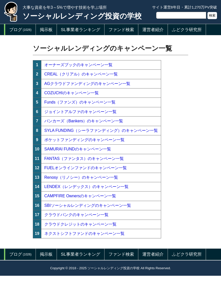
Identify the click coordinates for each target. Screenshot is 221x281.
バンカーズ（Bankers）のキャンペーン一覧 (83, 121)
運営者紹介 (153, 29)
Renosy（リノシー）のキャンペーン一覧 (81, 177)
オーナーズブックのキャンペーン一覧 (78, 65)
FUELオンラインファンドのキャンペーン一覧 (85, 168)
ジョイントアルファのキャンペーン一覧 (80, 112)
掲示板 (46, 29)
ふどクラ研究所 (187, 29)
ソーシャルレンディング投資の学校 (82, 16)
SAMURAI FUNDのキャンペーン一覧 (77, 149)
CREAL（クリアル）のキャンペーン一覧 (81, 74)
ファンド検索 (121, 29)
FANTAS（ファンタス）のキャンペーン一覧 (84, 158)
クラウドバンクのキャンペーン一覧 (76, 215)
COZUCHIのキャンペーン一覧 (71, 93)
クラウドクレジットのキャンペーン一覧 (80, 224)
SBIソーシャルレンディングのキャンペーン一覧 (87, 205)
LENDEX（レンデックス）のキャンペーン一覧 (86, 186)
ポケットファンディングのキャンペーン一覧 (84, 140)
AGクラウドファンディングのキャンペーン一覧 (87, 83)
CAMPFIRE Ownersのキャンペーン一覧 (80, 196)
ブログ (20, 29)
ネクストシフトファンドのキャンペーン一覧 (84, 233)
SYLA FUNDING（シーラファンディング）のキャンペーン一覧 (101, 130)
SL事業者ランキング (80, 29)
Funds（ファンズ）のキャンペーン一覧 (80, 102)
